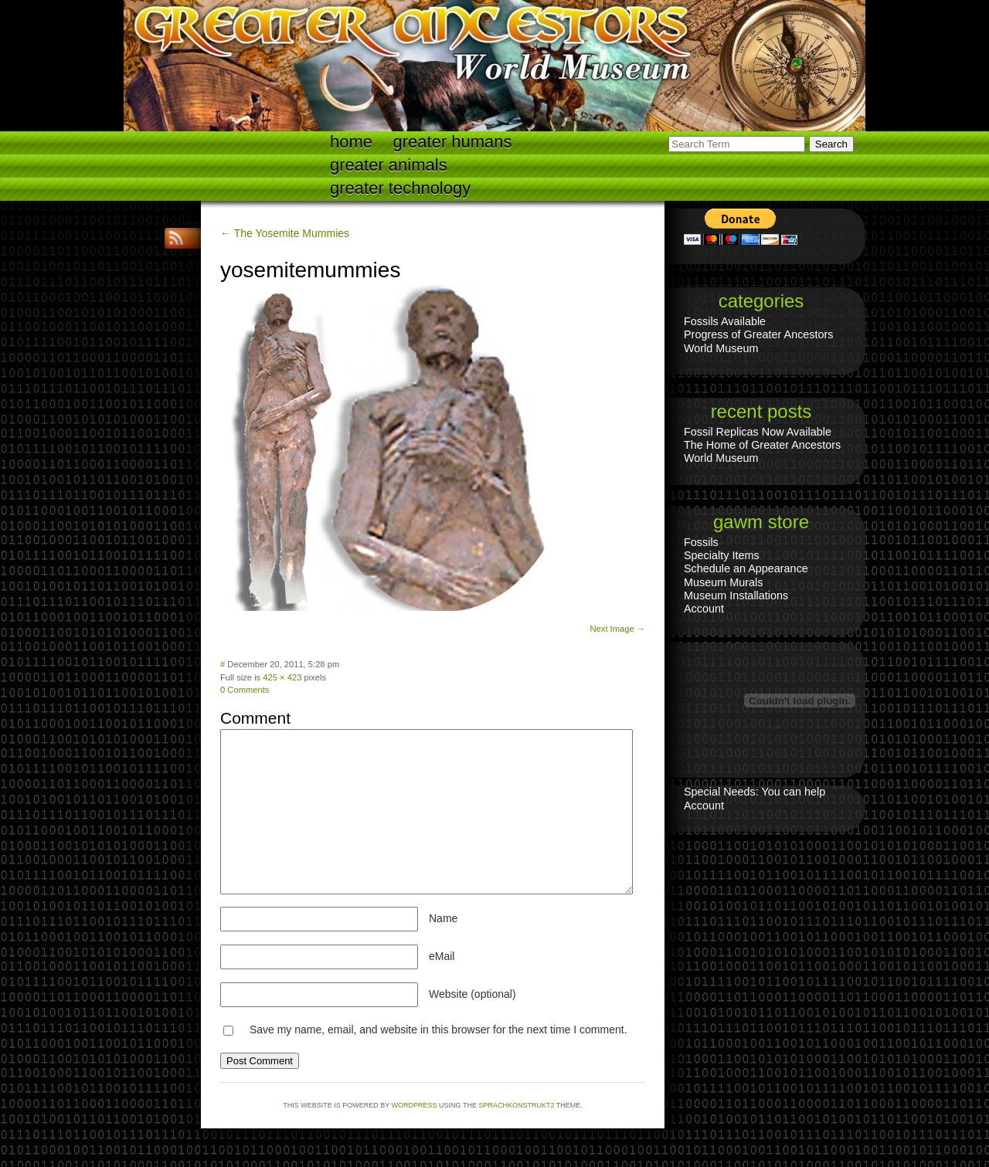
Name (443, 918)
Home (351, 141)
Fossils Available (725, 321)
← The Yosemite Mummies (284, 233)
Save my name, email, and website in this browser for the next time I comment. (438, 1029)
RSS (178, 238)
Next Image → (617, 628)
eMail (441, 956)
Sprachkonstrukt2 (516, 1105)
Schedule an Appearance (746, 568)
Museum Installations (736, 595)
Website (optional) (472, 994)
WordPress (414, 1105)
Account (704, 608)
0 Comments (244, 689)
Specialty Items (722, 555)
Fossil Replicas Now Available (757, 432)
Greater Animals (388, 165)
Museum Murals (723, 582)
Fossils (701, 542)
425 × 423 (282, 677)
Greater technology (400, 188)
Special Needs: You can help (754, 791)
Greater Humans (452, 141)
